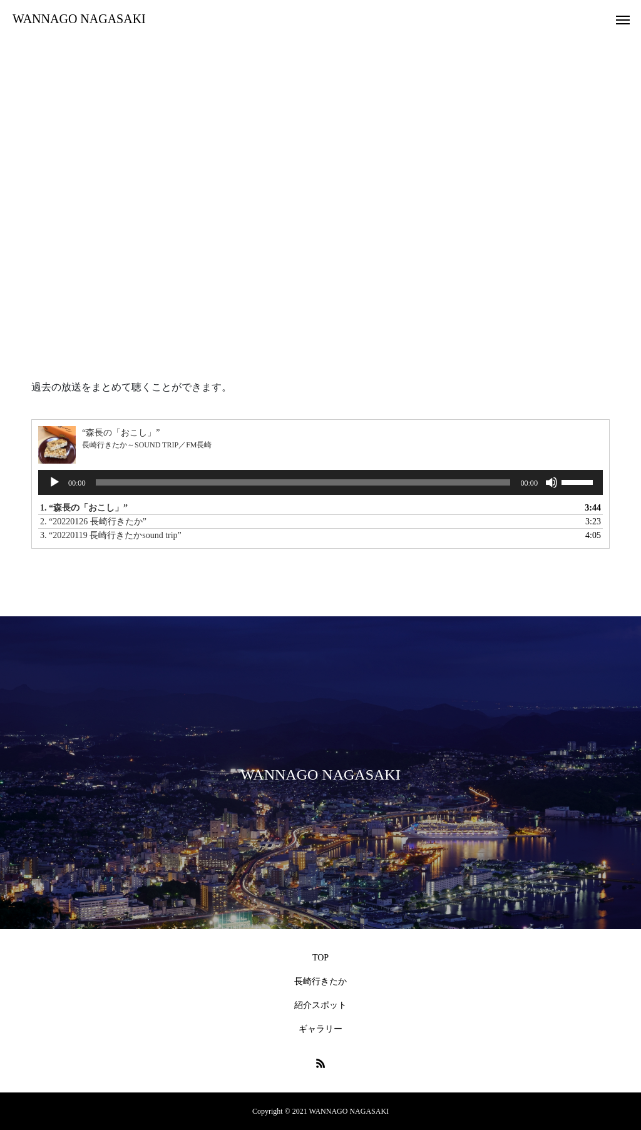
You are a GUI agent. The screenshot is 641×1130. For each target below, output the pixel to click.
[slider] (303, 482)
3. (111, 535)
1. (84, 507)
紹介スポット (320, 1005)
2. (93, 521)
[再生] (54, 482)
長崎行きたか (320, 981)
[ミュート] (551, 482)
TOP (320, 957)
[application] (320, 482)
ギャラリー (320, 1029)
